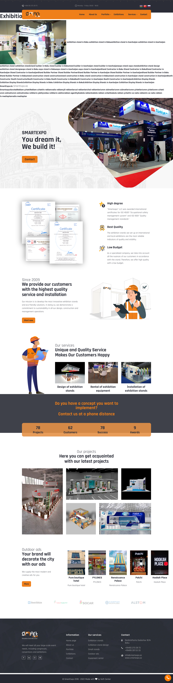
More (26, 584)
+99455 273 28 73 (133, 647)
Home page (71, 640)
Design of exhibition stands (70, 389)
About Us (93, 14)
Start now (28, 320)
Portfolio (105, 14)
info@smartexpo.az (133, 655)
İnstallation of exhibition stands (136, 389)
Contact (143, 14)
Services (132, 14)
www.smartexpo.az (133, 658)
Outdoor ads (93, 653)
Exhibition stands (95, 640)
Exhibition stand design (98, 645)
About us (70, 645)
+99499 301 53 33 (133, 650)
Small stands (94, 649)
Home (82, 14)
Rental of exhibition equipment (103, 389)
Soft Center (106, 679)
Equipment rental (95, 658)
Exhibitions (119, 14)
